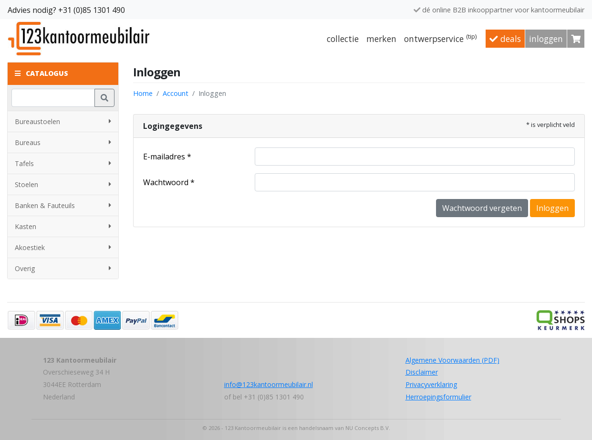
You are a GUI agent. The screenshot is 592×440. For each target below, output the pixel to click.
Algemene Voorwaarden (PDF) (452, 360)
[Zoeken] (53, 98)
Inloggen (546, 38)
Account (175, 93)
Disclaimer (421, 372)
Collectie (343, 38)
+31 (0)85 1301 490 (91, 10)
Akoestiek (63, 247)
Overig (63, 268)
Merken (381, 38)
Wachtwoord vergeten (482, 208)
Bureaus (63, 142)
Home (143, 93)
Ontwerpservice (440, 38)
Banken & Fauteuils (63, 205)
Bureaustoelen (63, 121)
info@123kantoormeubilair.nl (268, 384)
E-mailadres (164, 156)
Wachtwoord (165, 182)
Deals (505, 38)
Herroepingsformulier (438, 396)
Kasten (63, 226)
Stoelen (63, 184)
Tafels (63, 163)
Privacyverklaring (431, 384)
